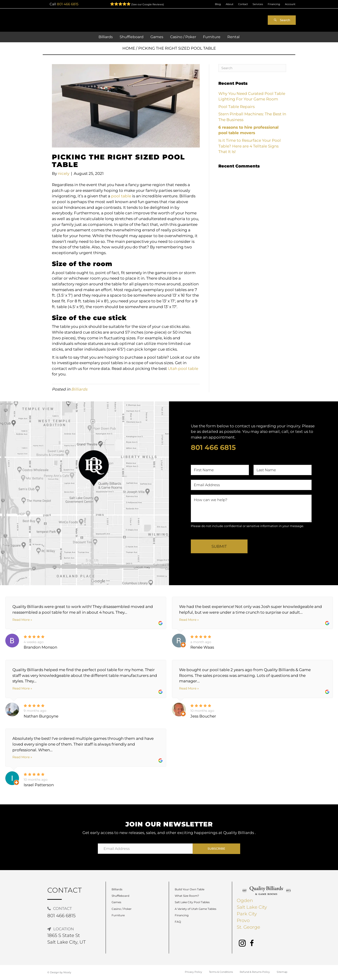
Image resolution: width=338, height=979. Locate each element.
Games (116, 902)
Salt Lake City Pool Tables (192, 902)
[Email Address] (145, 848)
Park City (247, 914)
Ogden (245, 900)
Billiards (79, 389)
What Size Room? (187, 895)
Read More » (22, 619)
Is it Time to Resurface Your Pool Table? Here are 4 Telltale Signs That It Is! (249, 146)
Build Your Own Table (189, 889)
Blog (218, 4)
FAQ (178, 921)
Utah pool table (183, 368)
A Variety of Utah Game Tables (195, 909)
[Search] (252, 68)
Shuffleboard (120, 895)
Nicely (67, 972)
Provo (243, 920)
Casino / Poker (122, 909)
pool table (121, 196)
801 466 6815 (67, 4)
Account (290, 4)
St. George (248, 927)
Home (128, 48)
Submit (219, 546)
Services (258, 4)
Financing (274, 4)
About (229, 4)
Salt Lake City (252, 907)
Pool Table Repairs (236, 106)
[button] (282, 20)
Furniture (118, 915)
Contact (243, 4)
